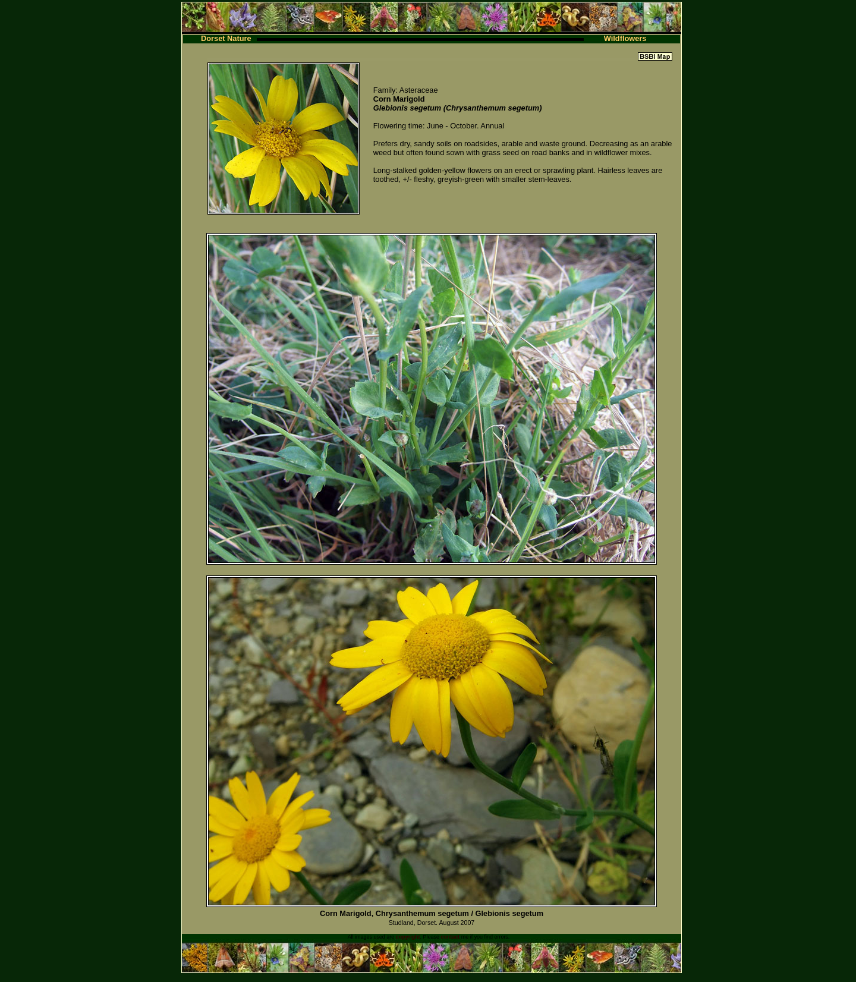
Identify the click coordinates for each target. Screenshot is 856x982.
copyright (408, 937)
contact (450, 937)
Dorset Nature (226, 38)
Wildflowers (625, 38)
